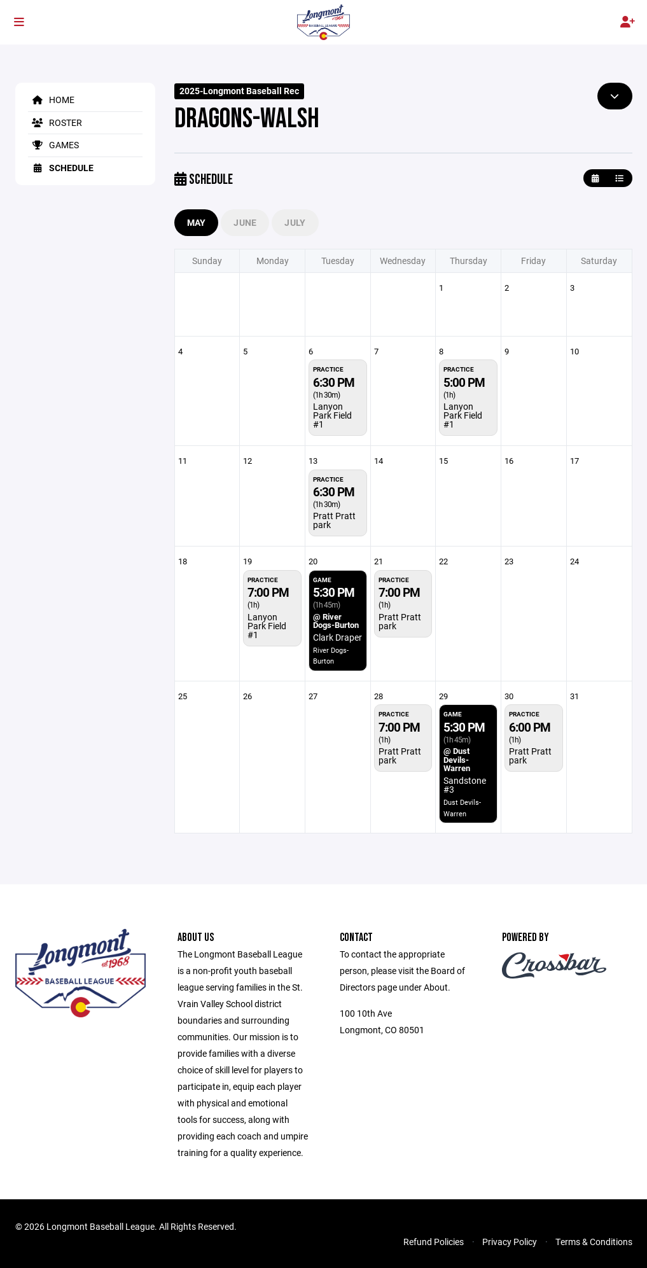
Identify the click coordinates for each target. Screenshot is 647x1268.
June (244, 222)
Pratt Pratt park (334, 520)
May (196, 222)
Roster (55, 122)
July (294, 222)
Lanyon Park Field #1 (332, 415)
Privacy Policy (509, 1242)
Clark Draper (337, 637)
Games (53, 145)
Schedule (61, 168)
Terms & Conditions (593, 1242)
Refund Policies (433, 1242)
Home (51, 100)
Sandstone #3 (464, 784)
